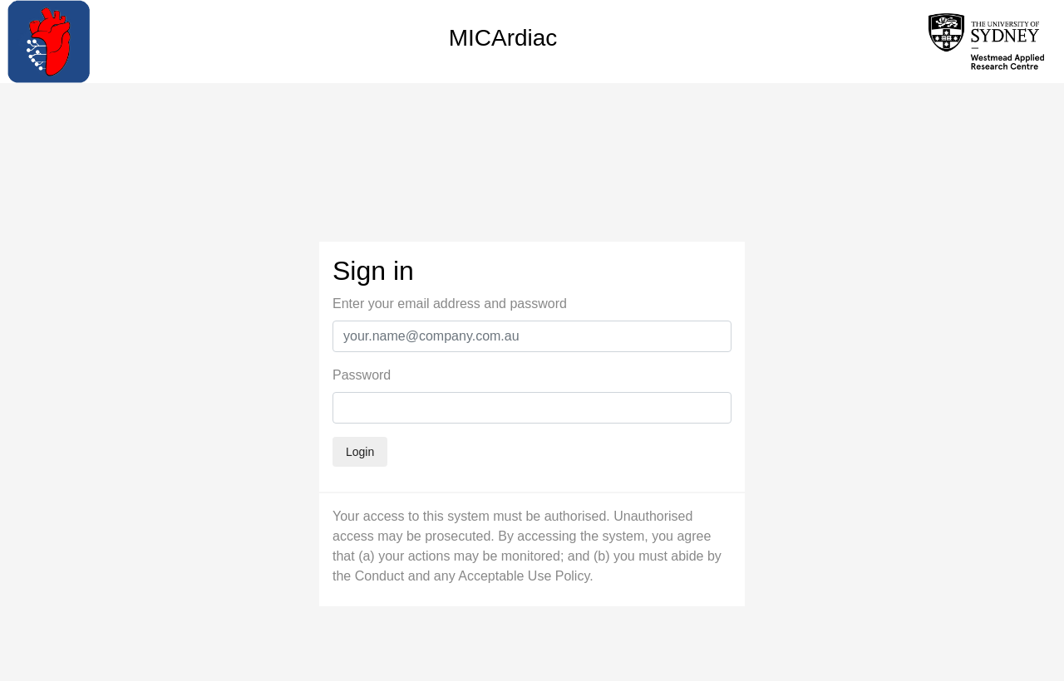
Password (361, 375)
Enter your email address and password (449, 303)
